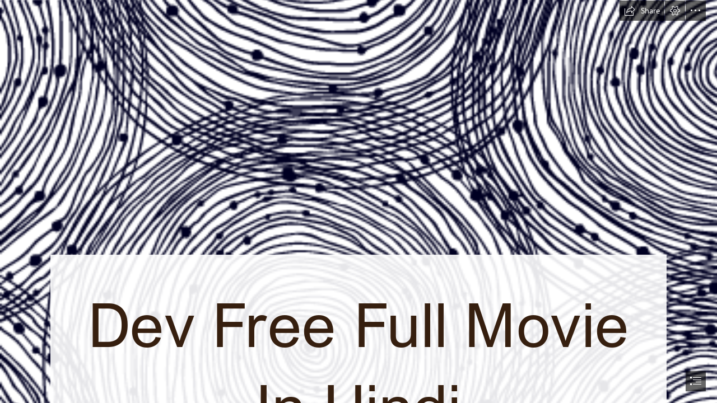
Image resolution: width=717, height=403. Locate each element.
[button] (642, 11)
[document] (358, 201)
